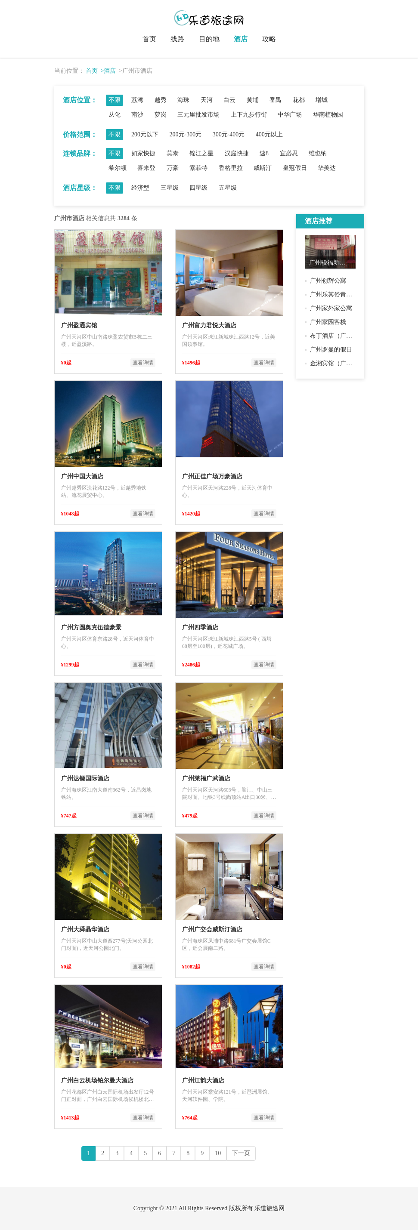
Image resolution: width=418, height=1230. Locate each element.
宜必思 (289, 153)
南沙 (137, 114)
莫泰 (173, 153)
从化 (114, 114)
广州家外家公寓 (331, 308)
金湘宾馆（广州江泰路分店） (349, 363)
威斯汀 (263, 168)
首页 (149, 39)
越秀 (161, 100)
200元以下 (144, 134)
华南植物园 (328, 114)
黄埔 (253, 100)
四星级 (198, 188)
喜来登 (146, 168)
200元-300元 (186, 134)
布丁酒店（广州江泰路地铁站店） (355, 336)
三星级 (170, 188)
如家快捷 (143, 153)
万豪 (173, 168)
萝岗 (161, 114)
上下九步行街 (249, 114)
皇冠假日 (295, 168)
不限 (114, 100)
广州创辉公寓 (328, 280)
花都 (299, 100)
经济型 (140, 188)
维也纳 (318, 153)
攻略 (269, 39)
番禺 (275, 100)
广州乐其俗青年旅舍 (337, 294)
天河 (207, 100)
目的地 (209, 39)
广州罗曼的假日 (331, 349)
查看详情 (143, 363)
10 (218, 1153)
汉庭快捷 (237, 153)
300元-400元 (229, 134)
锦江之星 (201, 153)
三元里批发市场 (198, 114)
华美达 (327, 168)
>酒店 (108, 71)
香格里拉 (231, 168)
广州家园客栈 (328, 322)
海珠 (183, 100)
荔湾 (137, 100)
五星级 (228, 188)
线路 (177, 39)
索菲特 (198, 168)
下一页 (241, 1153)
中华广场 (290, 114)
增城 (322, 100)
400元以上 (269, 134)
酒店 (241, 39)
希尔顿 (117, 168)
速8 (264, 153)
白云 (229, 100)
